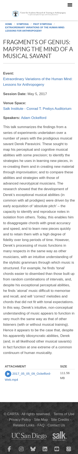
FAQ (41, 425)
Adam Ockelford (33, 118)
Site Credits (60, 420)
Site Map (41, 420)
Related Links (24, 425)
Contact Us (56, 425)
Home (8, 24)
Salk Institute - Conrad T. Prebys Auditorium (37, 109)
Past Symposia (42, 24)
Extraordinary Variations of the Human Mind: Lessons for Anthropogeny (35, 29)
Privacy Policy (20, 420)
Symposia (23, 24)
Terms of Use (64, 414)
